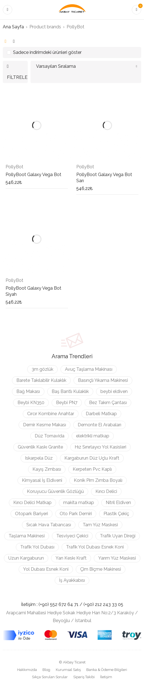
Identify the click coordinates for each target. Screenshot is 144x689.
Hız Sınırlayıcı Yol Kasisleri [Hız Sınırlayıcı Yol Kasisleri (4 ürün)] (100, 447)
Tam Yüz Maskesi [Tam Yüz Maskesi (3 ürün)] (100, 524)
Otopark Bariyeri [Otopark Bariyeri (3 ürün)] (31, 513)
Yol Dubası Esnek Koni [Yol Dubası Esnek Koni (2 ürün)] (46, 569)
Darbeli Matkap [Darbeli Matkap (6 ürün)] (101, 413)
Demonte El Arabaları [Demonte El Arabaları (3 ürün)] (99, 424)
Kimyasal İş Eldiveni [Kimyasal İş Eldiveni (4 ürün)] (42, 480)
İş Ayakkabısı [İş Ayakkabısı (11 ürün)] (72, 580)
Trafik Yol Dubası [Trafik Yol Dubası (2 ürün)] (37, 547)
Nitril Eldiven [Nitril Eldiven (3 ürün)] (118, 502)
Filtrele (17, 77)
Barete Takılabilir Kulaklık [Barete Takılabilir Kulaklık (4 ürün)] (41, 380)
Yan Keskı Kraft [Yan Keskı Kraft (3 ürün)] (71, 558)
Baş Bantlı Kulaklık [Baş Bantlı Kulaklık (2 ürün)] (70, 391)
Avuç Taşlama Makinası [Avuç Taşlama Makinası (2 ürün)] (88, 369)
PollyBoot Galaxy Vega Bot (33, 174)
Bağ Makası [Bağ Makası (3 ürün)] (28, 391)
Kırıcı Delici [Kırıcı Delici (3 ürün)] (106, 491)
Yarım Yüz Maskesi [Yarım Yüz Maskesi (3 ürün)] (117, 558)
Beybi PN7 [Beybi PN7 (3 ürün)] (66, 402)
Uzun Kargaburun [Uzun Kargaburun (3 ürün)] (26, 558)
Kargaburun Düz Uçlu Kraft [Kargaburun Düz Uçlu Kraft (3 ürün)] (91, 458)
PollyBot (14, 166)
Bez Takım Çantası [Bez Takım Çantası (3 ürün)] (108, 402)
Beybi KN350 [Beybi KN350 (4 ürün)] (30, 402)
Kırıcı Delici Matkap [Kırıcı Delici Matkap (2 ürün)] (32, 502)
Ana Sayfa (13, 26)
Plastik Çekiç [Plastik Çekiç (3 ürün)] (116, 513)
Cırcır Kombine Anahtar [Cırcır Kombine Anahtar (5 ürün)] (50, 413)
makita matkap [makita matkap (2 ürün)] (78, 502)
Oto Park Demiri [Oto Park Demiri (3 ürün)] (76, 513)
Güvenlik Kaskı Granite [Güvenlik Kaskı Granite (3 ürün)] (40, 447)
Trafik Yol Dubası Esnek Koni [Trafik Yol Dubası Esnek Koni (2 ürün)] (95, 547)
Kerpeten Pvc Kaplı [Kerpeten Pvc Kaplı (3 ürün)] (92, 469)
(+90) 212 (93, 604)
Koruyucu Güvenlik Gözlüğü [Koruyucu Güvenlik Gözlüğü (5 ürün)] (55, 491)
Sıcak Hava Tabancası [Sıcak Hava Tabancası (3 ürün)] (48, 524)
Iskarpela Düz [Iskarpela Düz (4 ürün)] (39, 458)
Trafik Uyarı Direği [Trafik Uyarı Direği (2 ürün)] (117, 535)
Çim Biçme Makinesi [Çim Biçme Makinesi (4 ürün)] (100, 569)
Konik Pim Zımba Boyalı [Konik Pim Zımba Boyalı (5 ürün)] (98, 480)
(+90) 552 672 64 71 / (61, 604)
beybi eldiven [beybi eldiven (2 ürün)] (114, 391)
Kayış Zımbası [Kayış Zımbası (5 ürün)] (46, 469)
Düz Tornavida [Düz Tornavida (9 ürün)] (49, 436)
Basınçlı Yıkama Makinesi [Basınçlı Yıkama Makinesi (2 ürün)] (103, 380)
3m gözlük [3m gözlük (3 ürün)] (42, 369)
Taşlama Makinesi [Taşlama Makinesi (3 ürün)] (27, 535)
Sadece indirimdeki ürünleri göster (47, 52)
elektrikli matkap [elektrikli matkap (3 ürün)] (92, 436)
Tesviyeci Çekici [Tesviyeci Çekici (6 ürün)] (72, 535)
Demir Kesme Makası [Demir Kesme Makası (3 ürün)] (44, 424)
